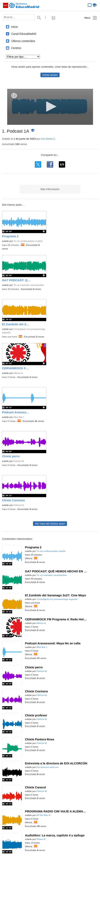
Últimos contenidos (23, 41)
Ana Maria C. (48, 138)
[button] (50, 106)
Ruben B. (41, 839)
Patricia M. (18, 461)
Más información (50, 189)
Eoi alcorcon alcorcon (47, 767)
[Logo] (14, 95)
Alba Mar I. (19, 417)
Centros (16, 48)
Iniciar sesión (49, 74)
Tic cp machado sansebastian (28, 285)
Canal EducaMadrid (23, 33)
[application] (50, 107)
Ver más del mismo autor (50, 523)
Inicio (14, 26)
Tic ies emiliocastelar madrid (27, 241)
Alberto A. (18, 373)
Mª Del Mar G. (43, 815)
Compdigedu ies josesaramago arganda (56, 599)
